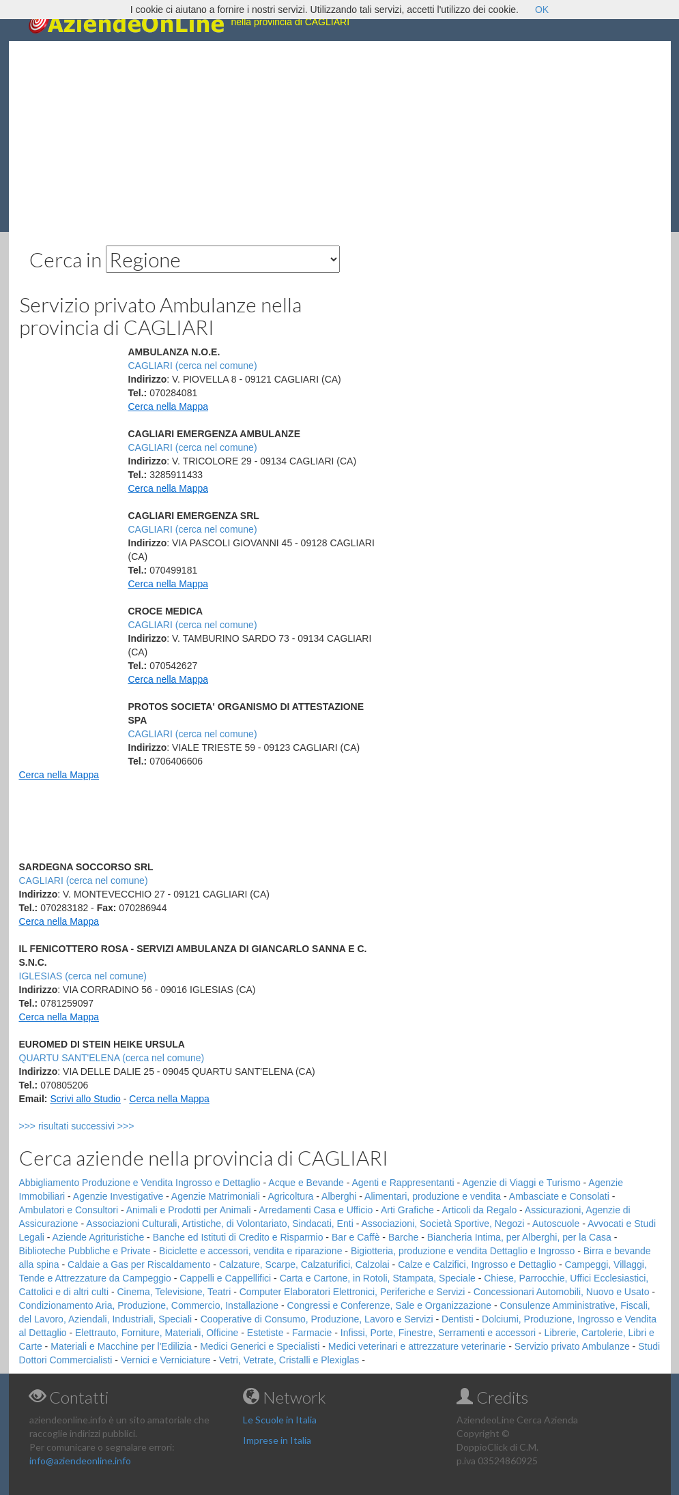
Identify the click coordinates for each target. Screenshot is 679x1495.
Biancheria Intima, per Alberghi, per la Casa (519, 1237)
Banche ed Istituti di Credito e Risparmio (238, 1237)
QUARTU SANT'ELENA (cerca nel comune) (112, 1057)
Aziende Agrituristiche (99, 1237)
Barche (403, 1237)
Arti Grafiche (407, 1209)
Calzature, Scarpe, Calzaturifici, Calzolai (304, 1264)
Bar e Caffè (356, 1237)
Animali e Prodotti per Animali (188, 1209)
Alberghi (338, 1196)
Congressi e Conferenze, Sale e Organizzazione (389, 1305)
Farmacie (312, 1332)
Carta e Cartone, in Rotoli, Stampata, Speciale (378, 1278)
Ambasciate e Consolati (559, 1196)
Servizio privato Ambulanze (572, 1346)
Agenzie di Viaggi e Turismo (521, 1182)
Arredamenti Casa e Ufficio (316, 1209)
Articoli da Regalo (479, 1209)
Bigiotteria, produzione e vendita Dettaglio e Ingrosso (463, 1250)
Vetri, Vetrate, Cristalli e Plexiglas (289, 1360)
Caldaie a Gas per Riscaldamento (139, 1264)
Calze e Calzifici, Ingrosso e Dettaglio (477, 1264)
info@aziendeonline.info (80, 1460)
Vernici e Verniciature (166, 1360)
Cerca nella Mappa (168, 406)
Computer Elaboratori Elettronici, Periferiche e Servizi (352, 1291)
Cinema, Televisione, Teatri (174, 1291)
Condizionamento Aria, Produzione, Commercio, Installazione (149, 1305)
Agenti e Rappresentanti (403, 1182)
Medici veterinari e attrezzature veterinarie (417, 1346)
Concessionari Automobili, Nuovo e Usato (562, 1291)
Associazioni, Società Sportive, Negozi (442, 1223)
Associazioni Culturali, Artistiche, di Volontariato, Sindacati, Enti (219, 1223)
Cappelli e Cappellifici (225, 1278)
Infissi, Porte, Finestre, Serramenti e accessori (438, 1332)
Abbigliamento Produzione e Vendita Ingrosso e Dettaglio (140, 1182)
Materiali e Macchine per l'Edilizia (121, 1346)
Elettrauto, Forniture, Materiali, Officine (156, 1332)
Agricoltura (290, 1196)
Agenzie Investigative (118, 1196)
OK (542, 9)
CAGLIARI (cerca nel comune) (192, 365)
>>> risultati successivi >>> (99, 1126)
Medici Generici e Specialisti (259, 1346)
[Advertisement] (340, 136)
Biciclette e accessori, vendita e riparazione (250, 1250)
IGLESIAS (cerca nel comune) (83, 976)
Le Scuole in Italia (280, 1419)
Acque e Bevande (306, 1182)
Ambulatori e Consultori (69, 1209)
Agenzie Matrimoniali (215, 1196)
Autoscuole (555, 1223)
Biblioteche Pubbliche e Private (85, 1250)
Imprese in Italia (277, 1440)
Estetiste (265, 1332)
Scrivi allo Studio (85, 1098)
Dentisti (458, 1319)
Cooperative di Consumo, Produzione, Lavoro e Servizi (317, 1319)
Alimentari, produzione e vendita (432, 1196)
